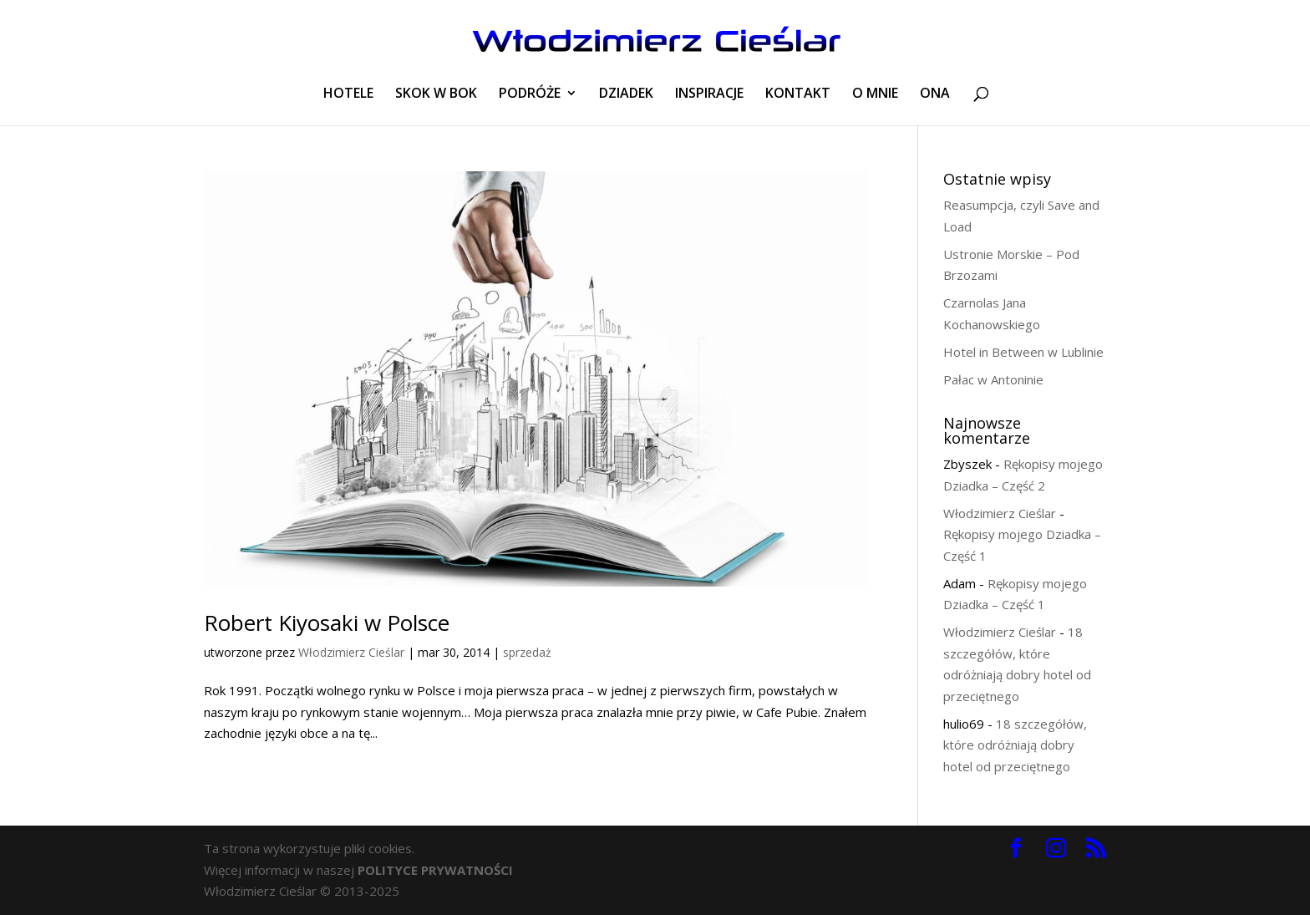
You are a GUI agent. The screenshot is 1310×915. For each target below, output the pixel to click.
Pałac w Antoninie (993, 379)
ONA (935, 94)
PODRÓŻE (530, 94)
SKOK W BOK (436, 94)
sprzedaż (527, 652)
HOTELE (348, 94)
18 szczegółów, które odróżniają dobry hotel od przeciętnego (1015, 745)
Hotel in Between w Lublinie (1023, 351)
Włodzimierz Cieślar (351, 652)
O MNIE (875, 94)
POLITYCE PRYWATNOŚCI (435, 870)
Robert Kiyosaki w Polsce (326, 622)
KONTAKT (797, 94)
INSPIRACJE (709, 94)
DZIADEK (626, 94)
